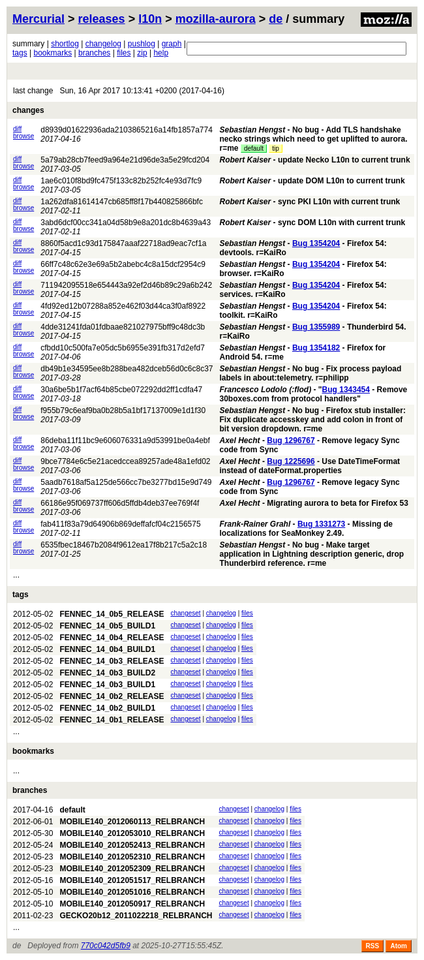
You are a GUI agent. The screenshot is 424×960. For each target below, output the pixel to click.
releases (101, 18)
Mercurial (38, 18)
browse (23, 136)
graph (172, 43)
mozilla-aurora (215, 18)
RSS (373, 946)
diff (17, 128)
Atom (398, 946)
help (160, 52)
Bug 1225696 (290, 461)
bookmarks (52, 52)
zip (142, 52)
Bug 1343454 (346, 389)
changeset (185, 613)
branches (94, 52)
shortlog (65, 43)
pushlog (141, 43)
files (123, 52)
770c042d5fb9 (105, 945)
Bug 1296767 (290, 440)
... (16, 575)
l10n (150, 18)
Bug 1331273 (321, 524)
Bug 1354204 (316, 243)
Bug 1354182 (316, 347)
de (275, 18)
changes (28, 110)
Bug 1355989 (316, 327)
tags (19, 52)
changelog (103, 43)
